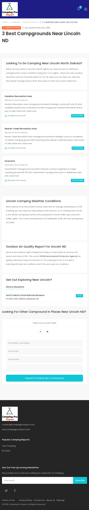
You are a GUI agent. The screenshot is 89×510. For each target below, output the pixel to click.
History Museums (15, 286)
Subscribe (80, 480)
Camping (15, 22)
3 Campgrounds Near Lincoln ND (60, 22)
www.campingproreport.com (16, 429)
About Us (50, 500)
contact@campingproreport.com (18, 424)
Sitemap (61, 500)
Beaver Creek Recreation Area (21, 128)
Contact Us (39, 500)
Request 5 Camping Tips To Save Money (44, 378)
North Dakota (31, 22)
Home (5, 22)
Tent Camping (9, 446)
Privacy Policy (25, 500)
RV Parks (6, 450)
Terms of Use (8, 500)
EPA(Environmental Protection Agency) (59, 256)
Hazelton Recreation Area (18, 96)
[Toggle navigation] (85, 9)
